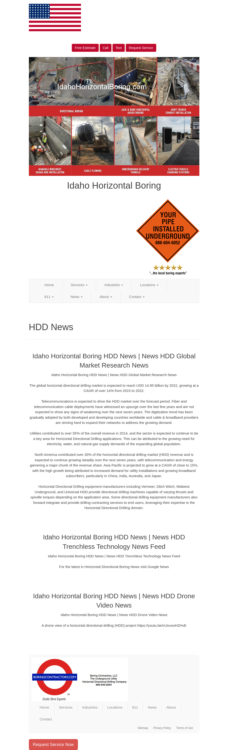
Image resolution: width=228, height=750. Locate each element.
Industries (113, 285)
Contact (137, 297)
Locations (149, 285)
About (105, 297)
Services (79, 285)
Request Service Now (53, 744)
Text (119, 48)
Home (49, 285)
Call (105, 48)
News (77, 297)
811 (49, 297)
